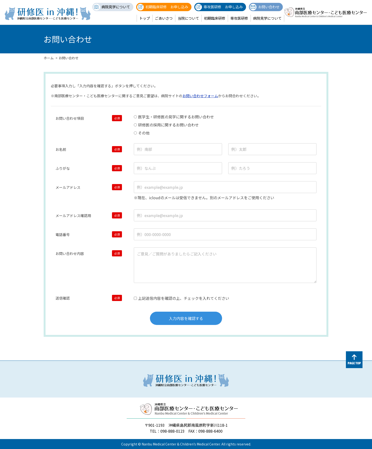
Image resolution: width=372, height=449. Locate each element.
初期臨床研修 (214, 18)
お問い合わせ (268, 6)
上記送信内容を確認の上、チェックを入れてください (181, 298)
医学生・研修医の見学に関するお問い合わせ (174, 117)
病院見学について (116, 6)
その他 (141, 133)
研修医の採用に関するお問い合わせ (166, 125)
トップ (144, 18)
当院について (188, 18)
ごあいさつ (164, 18)
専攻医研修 (239, 18)
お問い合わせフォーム (200, 95)
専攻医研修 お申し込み (223, 6)
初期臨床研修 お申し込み (166, 6)
